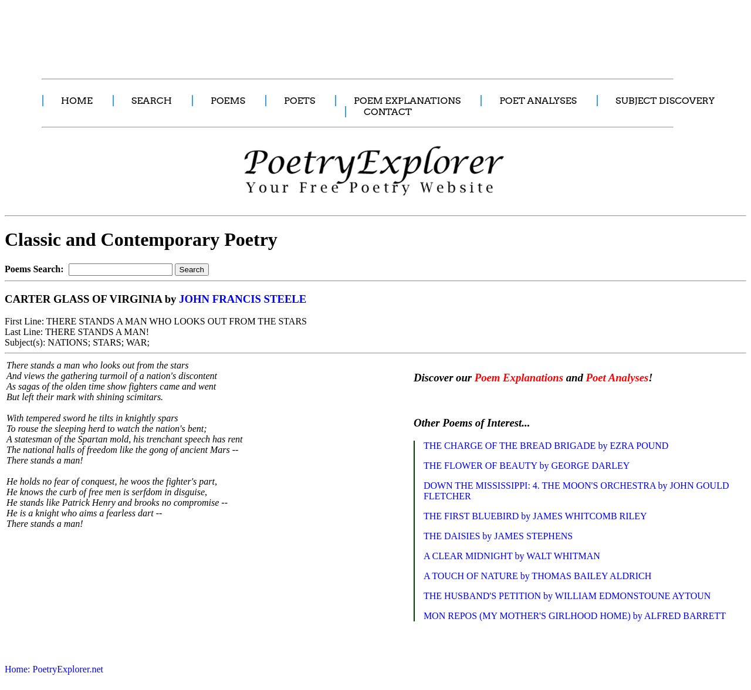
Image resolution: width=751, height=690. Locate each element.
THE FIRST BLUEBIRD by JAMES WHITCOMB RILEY (535, 516)
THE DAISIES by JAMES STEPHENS (498, 536)
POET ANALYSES (538, 100)
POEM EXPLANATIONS (407, 100)
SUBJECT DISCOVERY (665, 100)
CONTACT (388, 111)
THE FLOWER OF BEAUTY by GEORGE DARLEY (527, 466)
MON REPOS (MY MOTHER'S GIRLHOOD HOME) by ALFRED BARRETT (575, 616)
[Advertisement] (220, 32)
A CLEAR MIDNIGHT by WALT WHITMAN (512, 556)
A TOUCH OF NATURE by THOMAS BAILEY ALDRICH (537, 576)
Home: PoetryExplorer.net (54, 669)
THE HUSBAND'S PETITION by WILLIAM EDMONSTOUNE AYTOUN (567, 596)
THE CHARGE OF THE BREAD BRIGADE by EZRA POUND (546, 446)
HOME (77, 100)
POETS (299, 100)
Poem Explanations (519, 377)
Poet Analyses (617, 377)
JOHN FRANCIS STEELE (242, 299)
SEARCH (151, 100)
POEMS (228, 100)
